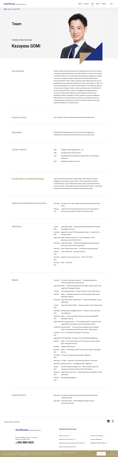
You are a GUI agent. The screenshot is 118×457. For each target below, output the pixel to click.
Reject (112, 453)
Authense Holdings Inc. (96, 439)
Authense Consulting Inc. (98, 435)
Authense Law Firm (64, 435)
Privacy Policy (23, 454)
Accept (101, 453)
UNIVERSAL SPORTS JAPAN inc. (99, 443)
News (97, 3)
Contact (104, 3)
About (80, 3)
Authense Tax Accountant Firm (67, 439)
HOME (5, 9)
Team (92, 3)
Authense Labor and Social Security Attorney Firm (72, 443)
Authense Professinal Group (68, 429)
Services (86, 3)
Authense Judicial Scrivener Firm (68, 446)
